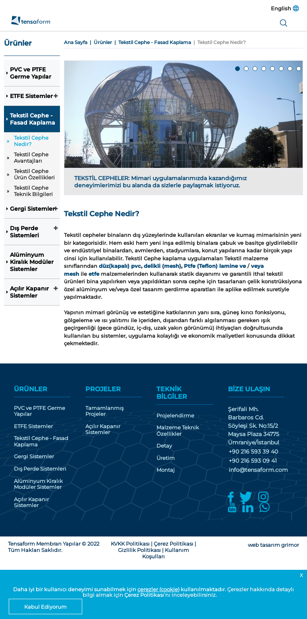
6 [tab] (281, 69)
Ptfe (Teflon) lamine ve (215, 266)
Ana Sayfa (75, 42)
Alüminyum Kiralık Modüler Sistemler (32, 262)
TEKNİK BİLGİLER (171, 392)
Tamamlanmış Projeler (104, 411)
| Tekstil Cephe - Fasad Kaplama (151, 42)
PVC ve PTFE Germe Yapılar (30, 73)
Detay (164, 446)
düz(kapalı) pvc (120, 266)
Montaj (165, 470)
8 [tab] (299, 69)
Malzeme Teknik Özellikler (177, 431)
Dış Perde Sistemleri (24, 232)
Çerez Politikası (144, 595)
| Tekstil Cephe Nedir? (218, 42)
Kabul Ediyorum (45, 607)
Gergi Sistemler (32, 208)
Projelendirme (175, 416)
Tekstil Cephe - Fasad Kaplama (32, 119)
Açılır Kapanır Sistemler (29, 292)
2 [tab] (246, 69)
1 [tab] (238, 69)
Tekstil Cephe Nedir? (31, 141)
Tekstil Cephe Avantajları (31, 157)
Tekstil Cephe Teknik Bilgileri (33, 191)
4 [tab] (264, 69)
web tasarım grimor (273, 545)
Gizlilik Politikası (139, 550)
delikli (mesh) (162, 266)
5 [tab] (272, 69)
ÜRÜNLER (30, 389)
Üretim (165, 458)
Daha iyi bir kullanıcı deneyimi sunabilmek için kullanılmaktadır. (120, 589)
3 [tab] (255, 69)
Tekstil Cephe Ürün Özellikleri (34, 174)
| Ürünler (99, 42)
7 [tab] (290, 69)
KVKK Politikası (130, 543)
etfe (94, 274)
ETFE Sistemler (31, 96)
